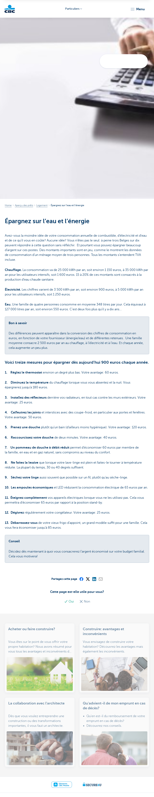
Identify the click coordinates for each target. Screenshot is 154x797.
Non (84, 601)
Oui (69, 601)
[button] (137, 9)
